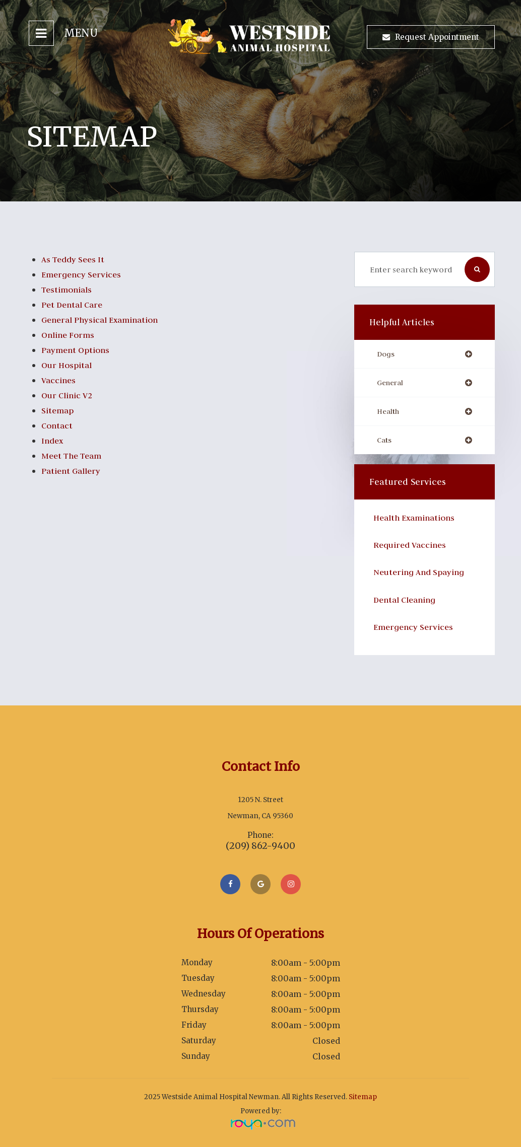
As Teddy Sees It (75, 259)
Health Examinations (417, 520)
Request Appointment (437, 37)
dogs (386, 354)
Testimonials (68, 289)
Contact (58, 425)
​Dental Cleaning (407, 601)
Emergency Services (83, 274)
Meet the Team (74, 455)
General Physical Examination (104, 319)
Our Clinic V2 (69, 395)
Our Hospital (68, 365)
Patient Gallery (72, 470)
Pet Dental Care (74, 304)
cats (385, 442)
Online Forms (70, 334)
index (53, 440)
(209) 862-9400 (260, 846)
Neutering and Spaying (422, 574)
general (392, 383)
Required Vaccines (412, 547)
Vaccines (60, 380)
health (389, 412)
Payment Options (77, 349)
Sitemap (58, 410)
